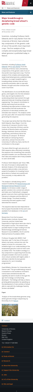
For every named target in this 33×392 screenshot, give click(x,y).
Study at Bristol (8, 356)
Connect (6, 352)
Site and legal (7, 384)
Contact (4, 326)
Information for (8, 347)
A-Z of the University (10, 379)
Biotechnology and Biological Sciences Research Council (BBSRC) (16, 186)
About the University (10, 365)
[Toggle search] (25, 3)
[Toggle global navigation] (30, 3)
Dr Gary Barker (15, 67)
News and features (13, 8)
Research (6, 361)
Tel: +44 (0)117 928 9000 (10, 343)
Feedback (7, 320)
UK (24, 211)
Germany (5, 213)
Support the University (10, 370)
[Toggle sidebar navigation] (30, 12)
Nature (15, 301)
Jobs (4, 375)
